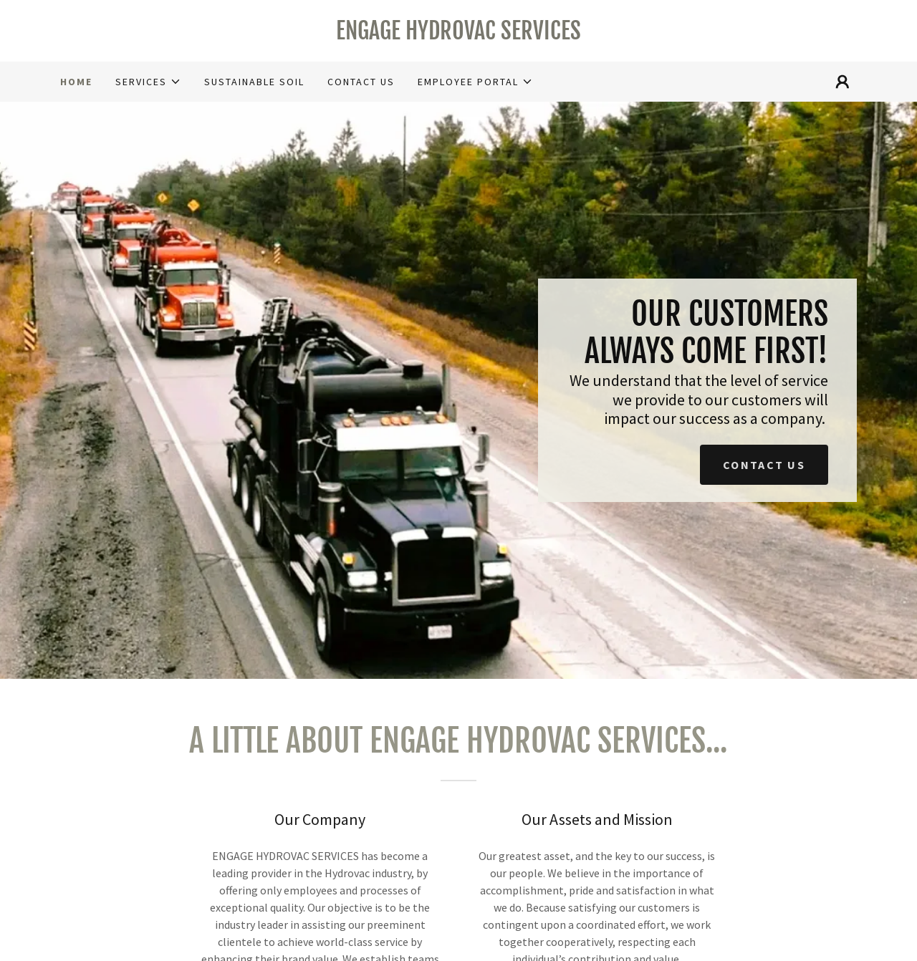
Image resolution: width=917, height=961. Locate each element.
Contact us (764, 465)
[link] (458, 35)
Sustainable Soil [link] (254, 81)
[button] (148, 81)
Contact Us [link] (361, 81)
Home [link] (76, 81)
